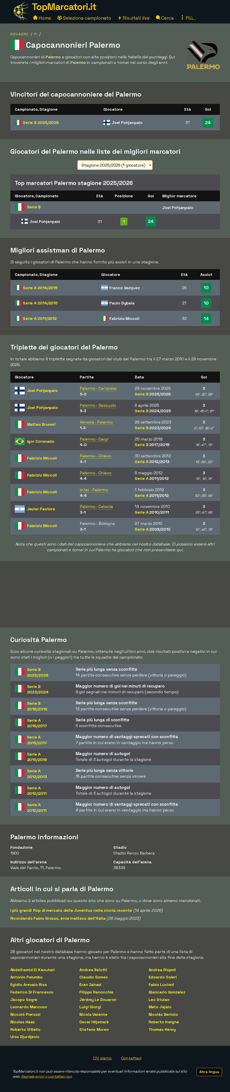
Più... (188, 18)
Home (42, 18)
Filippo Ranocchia (96, 992)
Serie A (40, 287)
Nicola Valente (93, 1014)
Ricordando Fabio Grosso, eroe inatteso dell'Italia (58, 918)
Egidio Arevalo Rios (28, 984)
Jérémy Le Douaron (97, 999)
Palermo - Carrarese (98, 388)
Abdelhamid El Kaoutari (32, 969)
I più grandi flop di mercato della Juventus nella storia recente (71, 910)
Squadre (19, 34)
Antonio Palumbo (26, 977)
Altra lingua (209, 1071)
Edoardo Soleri (163, 977)
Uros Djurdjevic (25, 1036)
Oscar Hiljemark (94, 1021)
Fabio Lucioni (161, 984)
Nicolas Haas (22, 1021)
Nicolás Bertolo (163, 1014)
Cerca (165, 18)
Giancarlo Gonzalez (167, 992)
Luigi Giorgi (90, 1006)
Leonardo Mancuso (28, 1006)
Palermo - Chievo (95, 455)
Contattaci (131, 1058)
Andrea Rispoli (162, 969)
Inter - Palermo (94, 489)
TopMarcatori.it (64, 7)
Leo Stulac (159, 999)
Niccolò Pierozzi (25, 1014)
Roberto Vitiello (25, 1029)
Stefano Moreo (94, 1029)
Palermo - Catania (96, 506)
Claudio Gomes (93, 977)
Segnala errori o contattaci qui (46, 1076)
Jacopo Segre (23, 999)
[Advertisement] (115, 594)
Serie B (41, 122)
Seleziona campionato (84, 18)
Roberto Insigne (164, 1021)
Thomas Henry (162, 1029)
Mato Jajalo (160, 1006)
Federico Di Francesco (32, 992)
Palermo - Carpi (94, 439)
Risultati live (134, 18)
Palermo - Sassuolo (98, 405)
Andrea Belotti (93, 969)
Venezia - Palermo (96, 422)
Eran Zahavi (90, 984)
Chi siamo (102, 1058)
